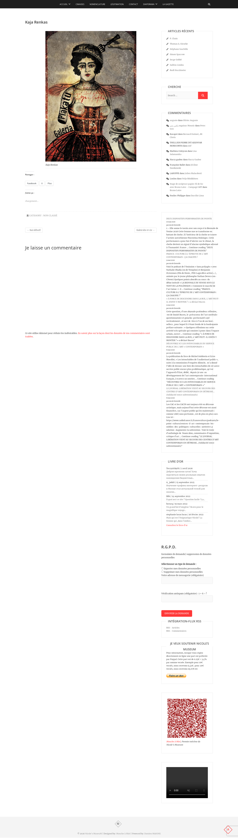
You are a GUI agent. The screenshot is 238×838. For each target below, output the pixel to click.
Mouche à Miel (173, 742)
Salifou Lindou (177, 65)
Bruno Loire (175, 190)
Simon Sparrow (177, 54)
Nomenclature (97, 4)
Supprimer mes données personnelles (183, 572)
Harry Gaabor (194, 159)
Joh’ (190, 146)
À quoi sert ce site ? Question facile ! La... (185, 499)
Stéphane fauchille (179, 49)
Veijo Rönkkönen (190, 178)
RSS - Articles (172, 628)
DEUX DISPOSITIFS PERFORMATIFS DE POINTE (189, 218)
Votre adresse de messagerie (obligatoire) (182, 575)
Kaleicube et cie (145, 230)
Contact (133, 4)
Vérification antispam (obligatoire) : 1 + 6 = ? (184, 593)
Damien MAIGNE (152, 834)
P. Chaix (174, 38)
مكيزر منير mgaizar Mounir (182, 125)
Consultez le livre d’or (177, 525)
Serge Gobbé (176, 59)
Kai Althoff (34, 230)
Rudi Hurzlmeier (178, 70)
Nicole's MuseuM (93, 834)
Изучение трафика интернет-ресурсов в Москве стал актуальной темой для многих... (187, 488)
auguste (174, 120)
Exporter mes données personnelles (182, 568)
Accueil (64, 4)
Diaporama (148, 4)
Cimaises (80, 4)
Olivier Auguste (190, 120)
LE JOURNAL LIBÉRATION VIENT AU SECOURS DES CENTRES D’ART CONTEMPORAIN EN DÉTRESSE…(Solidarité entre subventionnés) (190, 391)
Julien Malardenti (193, 173)
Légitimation (117, 4)
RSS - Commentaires (176, 631)
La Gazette (168, 4)
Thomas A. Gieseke (179, 44)
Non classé (50, 215)
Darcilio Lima (197, 195)
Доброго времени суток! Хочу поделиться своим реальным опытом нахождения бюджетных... (185, 474)
